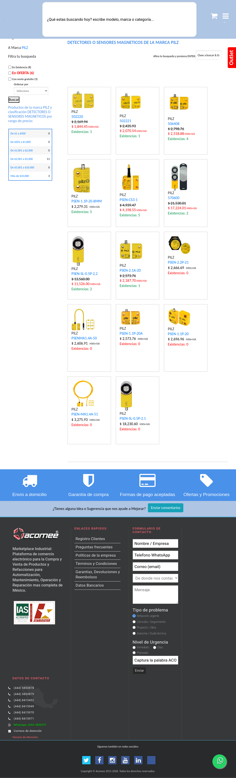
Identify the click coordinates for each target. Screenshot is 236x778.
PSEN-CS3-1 (129, 199)
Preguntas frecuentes (94, 547)
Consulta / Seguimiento (151, 622)
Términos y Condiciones (96, 563)
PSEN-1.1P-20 (178, 334)
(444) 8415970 (24, 712)
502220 (77, 116)
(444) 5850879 (24, 694)
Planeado (142, 652)
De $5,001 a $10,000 (22, 167)
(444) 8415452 (24, 700)
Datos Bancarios (90, 585)
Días (160, 647)
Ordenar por (31, 89)
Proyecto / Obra (146, 627)
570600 (174, 198)
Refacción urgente (148, 616)
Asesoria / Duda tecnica (151, 633)
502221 (125, 121)
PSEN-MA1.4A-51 (85, 414)
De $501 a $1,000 (21, 142)
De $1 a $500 (18, 133)
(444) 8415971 (24, 718)
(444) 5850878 (24, 688)
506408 (174, 123)
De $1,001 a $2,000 (22, 150)
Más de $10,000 (20, 176)
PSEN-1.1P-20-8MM (87, 201)
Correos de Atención (28, 731)
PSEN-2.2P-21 (178, 262)
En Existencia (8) (21, 67)
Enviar (139, 670)
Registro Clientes (90, 539)
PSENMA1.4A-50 (84, 338)
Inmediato (143, 647)
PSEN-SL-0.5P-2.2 (85, 273)
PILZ (25, 47)
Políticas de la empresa (96, 555)
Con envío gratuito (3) (25, 79)
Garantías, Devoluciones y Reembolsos (98, 574)
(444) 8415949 (24, 706)
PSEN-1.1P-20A (131, 333)
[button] (226, 19)
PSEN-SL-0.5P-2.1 (133, 418)
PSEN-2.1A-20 (130, 270)
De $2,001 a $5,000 (22, 159)
